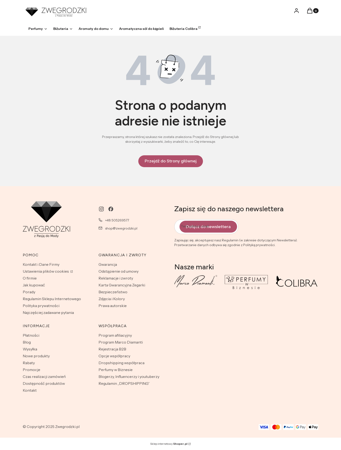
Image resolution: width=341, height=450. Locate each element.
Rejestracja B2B (112, 349)
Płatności (31, 335)
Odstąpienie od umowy (119, 271)
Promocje (31, 369)
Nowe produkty (36, 356)
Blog (27, 342)
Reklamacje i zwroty (116, 278)
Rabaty (29, 362)
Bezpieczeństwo (113, 291)
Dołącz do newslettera (208, 226)
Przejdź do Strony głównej (171, 161)
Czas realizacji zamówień (44, 376)
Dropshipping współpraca (121, 362)
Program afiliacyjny (115, 335)
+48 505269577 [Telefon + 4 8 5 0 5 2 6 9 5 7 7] (117, 220)
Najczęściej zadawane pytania (48, 312)
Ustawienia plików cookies (46, 271)
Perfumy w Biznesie (116, 369)
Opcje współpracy (114, 356)
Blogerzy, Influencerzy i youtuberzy (129, 376)
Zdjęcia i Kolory (112, 298)
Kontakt (30, 390)
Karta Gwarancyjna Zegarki (122, 285)
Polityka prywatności (41, 305)
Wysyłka (30, 349)
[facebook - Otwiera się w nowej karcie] (111, 209)
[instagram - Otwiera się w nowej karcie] (101, 209)
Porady (29, 291)
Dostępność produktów (44, 383)
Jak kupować (34, 285)
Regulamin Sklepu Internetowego (52, 298)
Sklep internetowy (169, 443)
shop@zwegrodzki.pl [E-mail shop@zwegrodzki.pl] (121, 228)
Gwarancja (108, 264)
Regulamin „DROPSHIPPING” (124, 383)
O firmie (30, 278)
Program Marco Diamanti (121, 342)
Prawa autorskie (113, 305)
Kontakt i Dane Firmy (41, 264)
